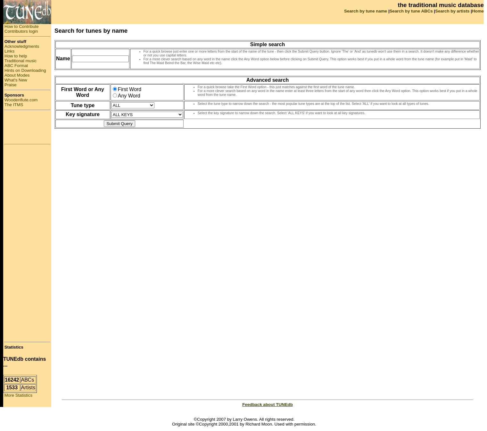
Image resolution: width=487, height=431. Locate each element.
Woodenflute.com (20, 99)
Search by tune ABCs (411, 11)
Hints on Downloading (25, 70)
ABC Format (16, 65)
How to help (15, 56)
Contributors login (21, 31)
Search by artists (452, 11)
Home (478, 11)
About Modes (17, 75)
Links (9, 51)
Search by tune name (365, 11)
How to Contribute (21, 26)
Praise (10, 84)
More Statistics (17, 395)
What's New (15, 80)
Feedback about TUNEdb (267, 404)
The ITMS (13, 104)
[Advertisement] (27, 127)
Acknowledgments (21, 46)
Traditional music (20, 60)
